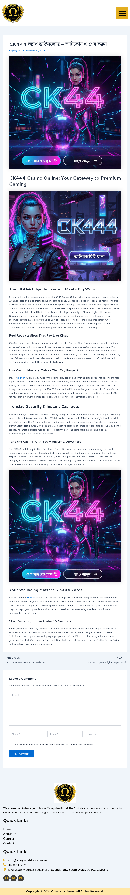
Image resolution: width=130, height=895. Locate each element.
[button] (122, 13)
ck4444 (21, 377)
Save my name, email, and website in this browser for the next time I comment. (53, 744)
